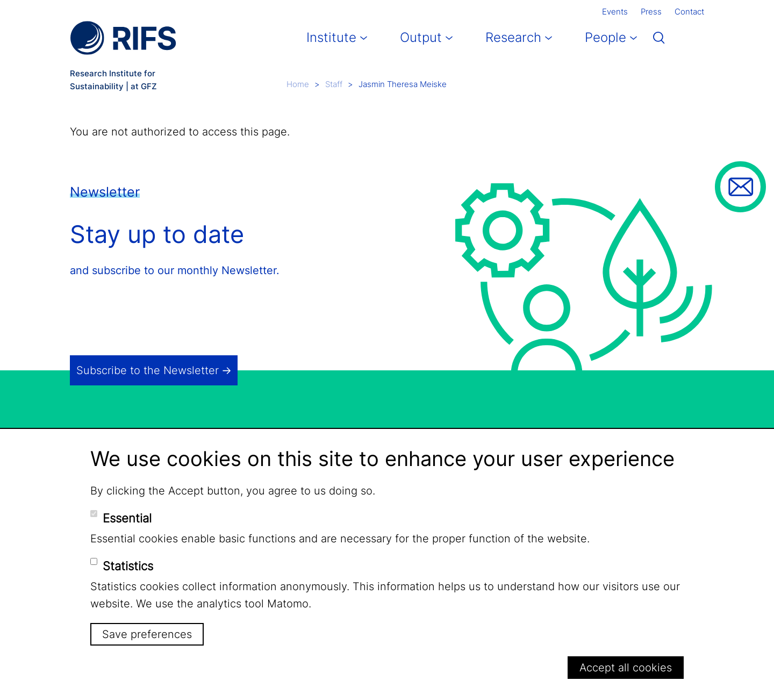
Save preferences (147, 634)
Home (297, 84)
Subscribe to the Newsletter (147, 370)
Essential (127, 518)
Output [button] (421, 37)
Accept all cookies (625, 667)
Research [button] (513, 37)
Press (651, 11)
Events (615, 11)
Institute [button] (331, 37)
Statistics (128, 566)
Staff (333, 84)
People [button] (605, 37)
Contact (689, 11)
